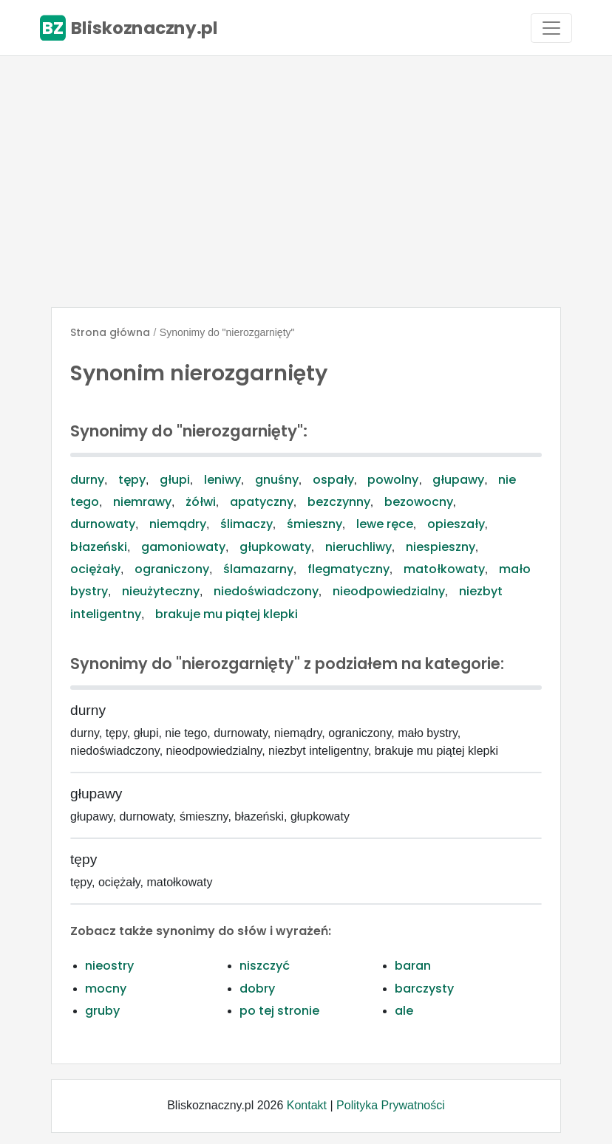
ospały (333, 479)
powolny (392, 479)
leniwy (222, 479)
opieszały (456, 524)
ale (404, 1010)
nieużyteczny (161, 591)
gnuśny (277, 479)
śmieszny (314, 524)
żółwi (201, 501)
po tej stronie (279, 1010)
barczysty (424, 988)
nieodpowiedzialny (389, 591)
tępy (132, 479)
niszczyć (264, 965)
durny (87, 479)
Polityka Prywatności (390, 1105)
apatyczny (261, 501)
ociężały (95, 569)
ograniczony (172, 569)
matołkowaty (444, 569)
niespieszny (440, 546)
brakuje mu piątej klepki (226, 614)
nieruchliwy (358, 546)
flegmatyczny (348, 569)
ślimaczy (246, 524)
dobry (257, 988)
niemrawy (142, 501)
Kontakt (307, 1105)
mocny (105, 988)
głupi (175, 479)
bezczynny (338, 501)
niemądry (177, 524)
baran (413, 965)
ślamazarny (258, 569)
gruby (102, 1010)
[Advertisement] (306, 181)
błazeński (98, 546)
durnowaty (102, 524)
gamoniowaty (183, 546)
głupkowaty (275, 546)
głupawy (458, 479)
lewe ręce (384, 524)
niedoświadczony (266, 591)
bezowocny (418, 501)
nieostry (109, 965)
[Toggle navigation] (551, 28)
